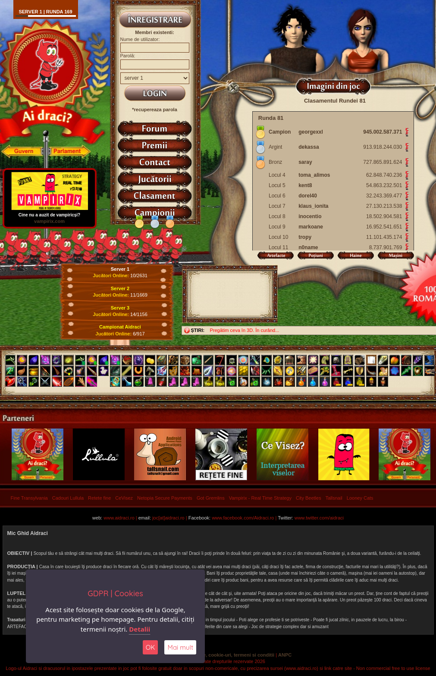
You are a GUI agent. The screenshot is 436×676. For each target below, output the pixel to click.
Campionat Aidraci (120, 326)
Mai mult (180, 647)
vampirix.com (49, 221)
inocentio (309, 216)
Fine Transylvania (29, 498)
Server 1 (120, 269)
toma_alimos (314, 175)
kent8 (305, 185)
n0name (308, 247)
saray (305, 162)
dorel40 (307, 196)
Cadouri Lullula (68, 498)
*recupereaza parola (154, 109)
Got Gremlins (211, 498)
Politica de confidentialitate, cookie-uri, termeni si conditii (209, 654)
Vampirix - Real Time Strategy (260, 498)
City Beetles (308, 498)
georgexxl (310, 132)
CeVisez (124, 498)
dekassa (308, 147)
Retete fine (99, 498)
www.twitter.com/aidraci (319, 517)
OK (150, 647)
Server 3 (120, 307)
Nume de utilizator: (140, 39)
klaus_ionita (313, 206)
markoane (310, 227)
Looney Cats (360, 498)
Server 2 (120, 288)
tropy (304, 237)
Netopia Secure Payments (164, 498)
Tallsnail (334, 498)
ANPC (285, 654)
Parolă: (127, 55)
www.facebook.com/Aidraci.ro (243, 517)
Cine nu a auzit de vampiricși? (49, 212)
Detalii (139, 629)
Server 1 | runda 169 (45, 11)
